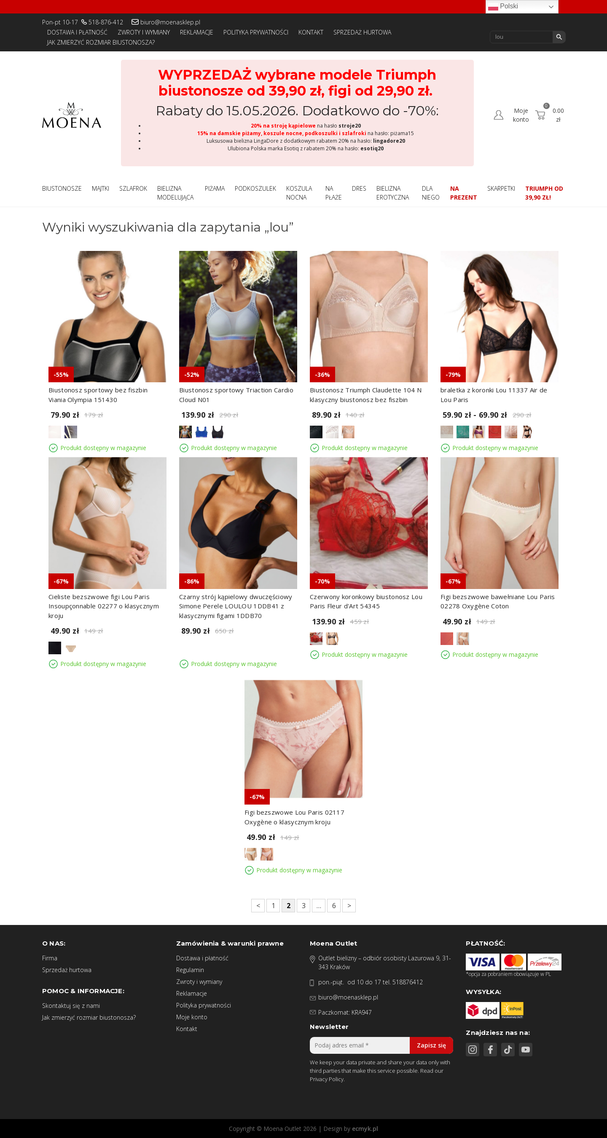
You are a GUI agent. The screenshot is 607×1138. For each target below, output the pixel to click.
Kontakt (310, 32)
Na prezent (463, 192)
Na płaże (333, 192)
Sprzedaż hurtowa (362, 32)
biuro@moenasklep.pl (170, 22)
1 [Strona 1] (273, 905)
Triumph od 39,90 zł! (544, 192)
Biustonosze (62, 188)
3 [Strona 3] (304, 905)
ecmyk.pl (365, 1129)
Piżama (215, 188)
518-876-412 (106, 22)
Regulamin (190, 970)
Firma (49, 958)
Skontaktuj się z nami (71, 1006)
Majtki (100, 188)
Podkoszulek (255, 188)
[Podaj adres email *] (381, 1045)
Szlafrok (133, 188)
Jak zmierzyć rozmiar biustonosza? (101, 42)
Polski (503, 7)
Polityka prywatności (255, 32)
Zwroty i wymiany (144, 32)
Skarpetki (501, 188)
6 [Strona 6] (334, 905)
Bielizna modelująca (175, 192)
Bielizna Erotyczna (392, 192)
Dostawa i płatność (77, 32)
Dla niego (431, 192)
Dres (359, 188)
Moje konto (191, 1017)
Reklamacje (196, 32)
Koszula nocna (299, 192)
